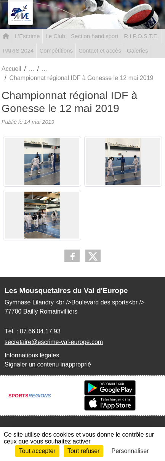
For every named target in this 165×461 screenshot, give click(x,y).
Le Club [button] (55, 36)
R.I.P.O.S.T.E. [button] (141, 36)
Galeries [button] (137, 50)
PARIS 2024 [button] (18, 50)
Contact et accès (99, 50)
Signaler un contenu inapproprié (48, 364)
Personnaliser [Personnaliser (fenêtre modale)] (130, 451)
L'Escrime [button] (27, 36)
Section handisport (94, 36)
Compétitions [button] (56, 50)
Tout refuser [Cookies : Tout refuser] (83, 451)
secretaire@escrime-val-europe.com (54, 342)
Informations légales (32, 355)
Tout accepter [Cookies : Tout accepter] (37, 451)
